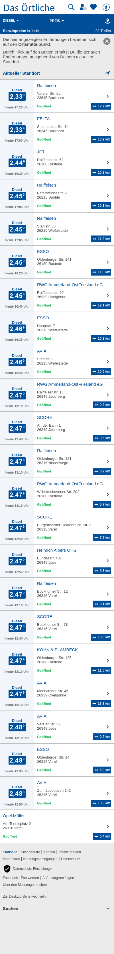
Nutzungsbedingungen (40, 859)
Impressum (11, 859)
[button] (28, 868)
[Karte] (106, 21)
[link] (107, 41)
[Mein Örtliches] (84, 7)
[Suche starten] (71, 7)
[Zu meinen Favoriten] (94, 7)
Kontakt (49, 852)
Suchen (10, 908)
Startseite (10, 852)
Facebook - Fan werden (21, 878)
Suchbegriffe (30, 852)
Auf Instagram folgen (58, 878)
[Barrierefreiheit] (107, 7)
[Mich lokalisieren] (57, 73)
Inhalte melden (69, 852)
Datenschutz (70, 859)
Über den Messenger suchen (25, 885)
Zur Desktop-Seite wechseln (24, 896)
